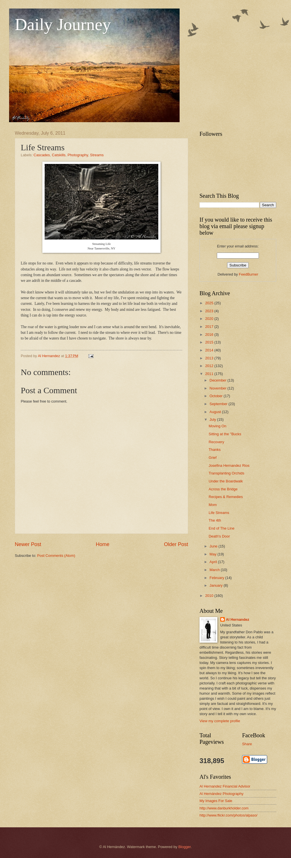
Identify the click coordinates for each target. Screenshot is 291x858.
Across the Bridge (223, 489)
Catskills (59, 155)
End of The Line (221, 528)
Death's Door (219, 536)
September (218, 404)
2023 (209, 311)
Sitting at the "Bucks (225, 434)
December (218, 380)
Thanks (215, 449)
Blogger (184, 847)
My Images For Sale (215, 801)
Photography (78, 155)
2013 (209, 358)
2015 (209, 342)
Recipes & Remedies (226, 497)
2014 (209, 350)
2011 (209, 374)
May (213, 554)
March (215, 570)
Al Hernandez (237, 619)
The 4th (215, 520)
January (216, 585)
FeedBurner (248, 274)
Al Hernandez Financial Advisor (224, 786)
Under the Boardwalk (226, 481)
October (216, 396)
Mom (213, 505)
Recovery (216, 442)
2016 (209, 334)
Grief (213, 457)
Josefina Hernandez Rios (229, 465)
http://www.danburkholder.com (223, 808)
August (215, 412)
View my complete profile (219, 721)
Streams (97, 155)
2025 (209, 303)
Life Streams (219, 513)
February (217, 578)
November (218, 388)
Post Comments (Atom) (56, 555)
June (214, 546)
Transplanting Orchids (226, 473)
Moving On (217, 426)
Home (102, 544)
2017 (209, 326)
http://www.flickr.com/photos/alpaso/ (228, 815)
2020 (209, 318)
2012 (209, 366)
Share (247, 744)
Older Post (176, 544)
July (213, 419)
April (213, 562)
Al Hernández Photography (221, 794)
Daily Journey (63, 24)
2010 (209, 595)
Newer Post (28, 544)
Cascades (42, 155)
